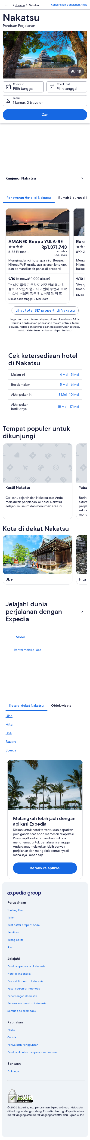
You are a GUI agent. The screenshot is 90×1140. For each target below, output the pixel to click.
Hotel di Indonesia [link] (19, 974)
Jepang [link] (20, 5)
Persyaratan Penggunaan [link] (22, 1045)
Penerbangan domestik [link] (22, 996)
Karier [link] (11, 917)
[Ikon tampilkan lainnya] (7, 5)
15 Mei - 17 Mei (68, 407)
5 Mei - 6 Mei (69, 384)
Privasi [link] (11, 1030)
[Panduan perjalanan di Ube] (37, 560)
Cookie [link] (11, 1037)
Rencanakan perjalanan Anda (69, 5)
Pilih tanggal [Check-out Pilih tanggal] (67, 88)
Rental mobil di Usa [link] (27, 650)
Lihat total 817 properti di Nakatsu (45, 310)
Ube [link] (9, 715)
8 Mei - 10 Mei (69, 394)
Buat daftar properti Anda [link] (23, 925)
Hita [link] (9, 724)
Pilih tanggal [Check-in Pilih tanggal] (23, 88)
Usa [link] (9, 733)
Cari (45, 114)
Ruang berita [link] (15, 940)
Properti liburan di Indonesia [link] (25, 981)
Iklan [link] (10, 947)
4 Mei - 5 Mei (69, 374)
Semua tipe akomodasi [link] (21, 1011)
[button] (45, 178)
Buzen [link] (11, 741)
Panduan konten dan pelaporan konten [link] (32, 1052)
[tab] (29, 198)
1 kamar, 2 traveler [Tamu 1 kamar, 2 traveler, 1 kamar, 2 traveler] (28, 102)
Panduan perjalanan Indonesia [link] (26, 966)
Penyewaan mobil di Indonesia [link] (26, 1003)
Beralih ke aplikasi (45, 868)
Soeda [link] (11, 750)
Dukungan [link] (13, 1071)
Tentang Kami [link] (15, 910)
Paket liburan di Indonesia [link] (23, 988)
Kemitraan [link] (13, 932)
